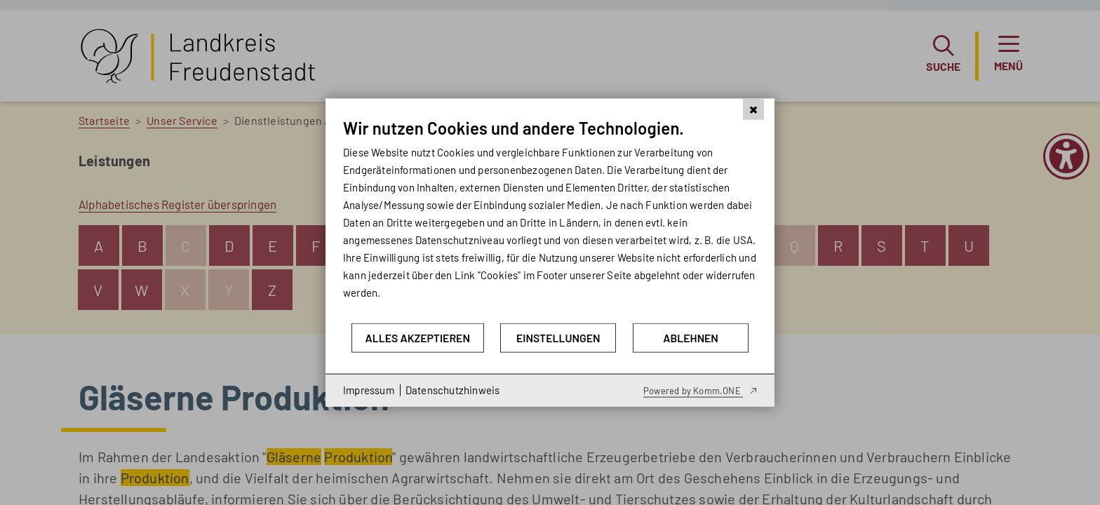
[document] (550, 220)
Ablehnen (690, 337)
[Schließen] (753, 109)
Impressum (368, 390)
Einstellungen (558, 337)
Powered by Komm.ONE (693, 390)
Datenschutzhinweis (452, 390)
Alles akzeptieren (417, 337)
